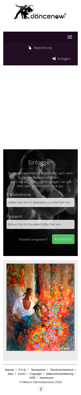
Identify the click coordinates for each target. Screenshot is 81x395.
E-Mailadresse (18, 194)
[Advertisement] (40, 108)
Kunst (21, 373)
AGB (32, 377)
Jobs (10, 373)
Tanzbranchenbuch (62, 369)
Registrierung (43, 48)
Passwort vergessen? (33, 239)
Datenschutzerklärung (59, 373)
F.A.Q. (22, 369)
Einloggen (64, 59)
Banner (9, 369)
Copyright (36, 373)
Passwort (14, 216)
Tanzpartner (38, 369)
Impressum (46, 377)
